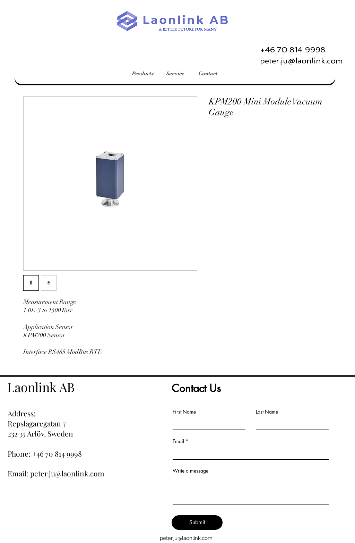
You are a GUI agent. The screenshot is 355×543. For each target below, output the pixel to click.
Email (178, 441)
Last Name (267, 411)
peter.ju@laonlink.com (186, 538)
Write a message (190, 470)
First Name (184, 411)
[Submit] (197, 522)
